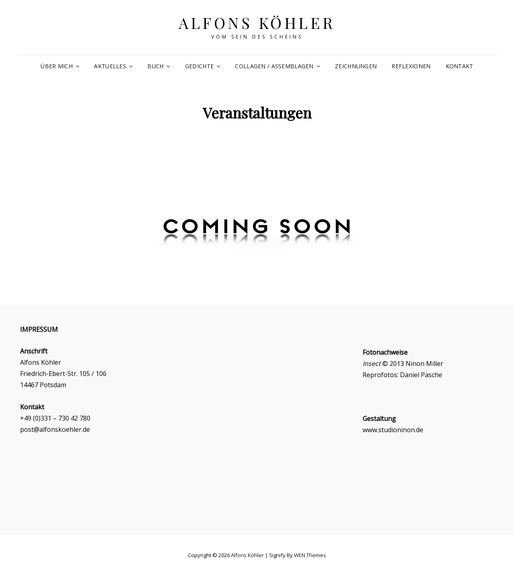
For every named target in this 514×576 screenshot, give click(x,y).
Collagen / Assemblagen (274, 66)
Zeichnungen (356, 66)
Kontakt (459, 66)
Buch (155, 66)
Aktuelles (110, 66)
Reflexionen (411, 66)
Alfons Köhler (257, 22)
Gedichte (199, 66)
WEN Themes (310, 555)
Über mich (57, 66)
